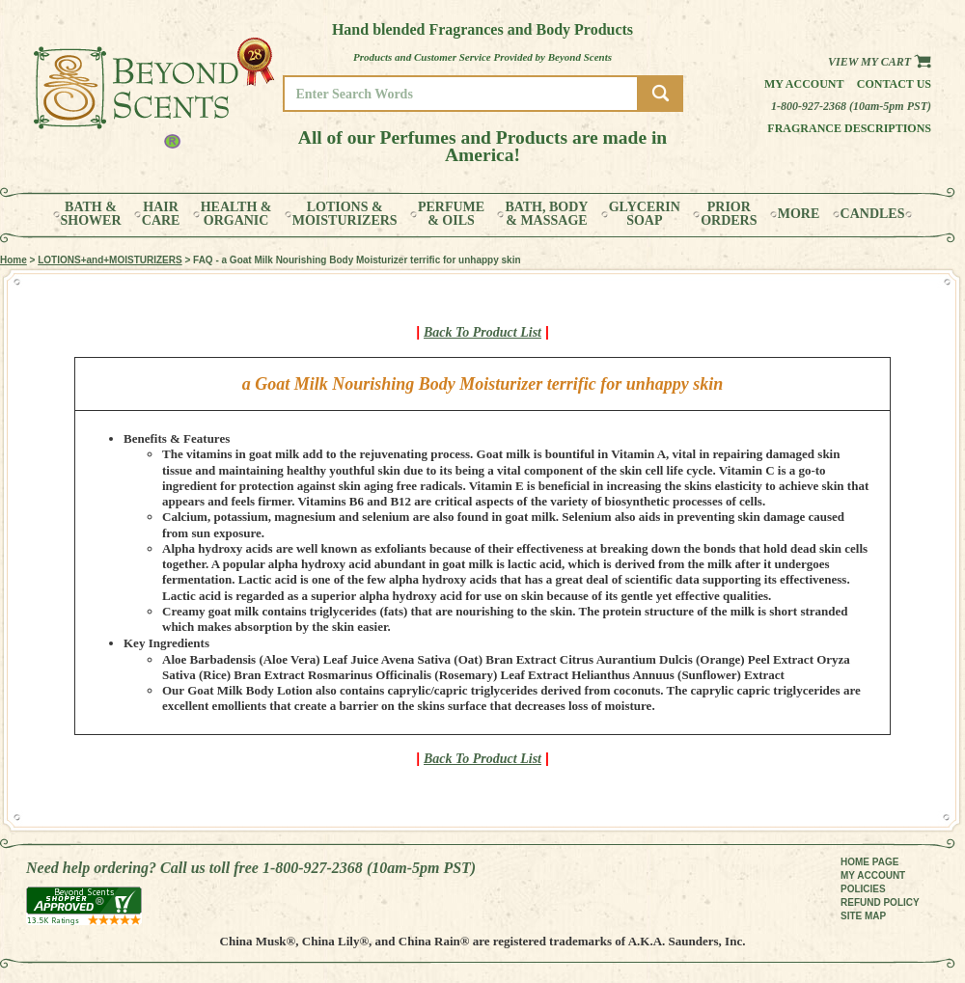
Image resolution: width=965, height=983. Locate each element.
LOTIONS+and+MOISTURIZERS (109, 260)
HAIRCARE (161, 214)
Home (13, 260)
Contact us (894, 84)
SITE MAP (863, 916)
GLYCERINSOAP (644, 214)
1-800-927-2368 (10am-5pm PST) (851, 106)
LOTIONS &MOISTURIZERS (345, 214)
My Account (804, 84)
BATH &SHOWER (91, 214)
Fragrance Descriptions (849, 128)
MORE (799, 214)
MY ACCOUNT (873, 875)
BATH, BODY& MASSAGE (546, 214)
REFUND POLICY (880, 902)
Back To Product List (482, 332)
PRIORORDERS (729, 214)
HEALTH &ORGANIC (236, 214)
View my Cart (879, 61)
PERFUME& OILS (451, 214)
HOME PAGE (869, 862)
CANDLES (873, 214)
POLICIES (863, 889)
